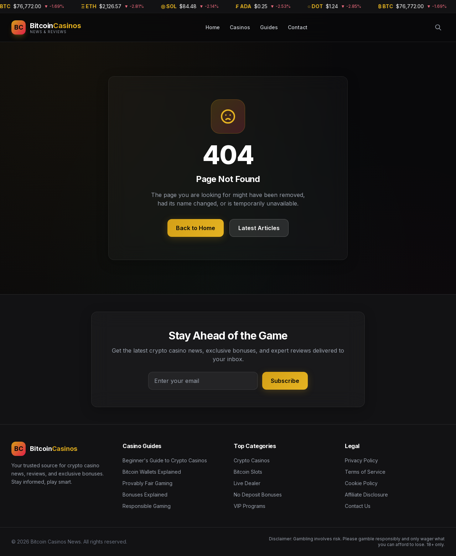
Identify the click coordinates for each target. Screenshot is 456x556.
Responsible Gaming (147, 506)
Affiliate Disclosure (366, 495)
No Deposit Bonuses (258, 495)
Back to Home (195, 228)
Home (213, 27)
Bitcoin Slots (248, 472)
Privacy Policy (361, 460)
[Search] (438, 27)
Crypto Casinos (252, 460)
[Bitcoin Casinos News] (46, 27)
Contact (297, 27)
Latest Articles (259, 228)
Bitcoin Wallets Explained (152, 472)
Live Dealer (247, 483)
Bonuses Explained (145, 495)
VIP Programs (249, 506)
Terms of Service (365, 472)
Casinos (240, 27)
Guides (269, 27)
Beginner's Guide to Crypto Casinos (165, 460)
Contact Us (357, 506)
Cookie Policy (361, 483)
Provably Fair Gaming (147, 483)
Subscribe (285, 380)
